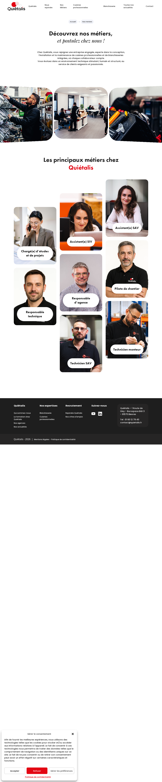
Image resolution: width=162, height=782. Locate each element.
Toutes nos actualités (128, 6)
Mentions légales (41, 439)
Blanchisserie (109, 6)
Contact (149, 6)
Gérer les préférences (61, 770)
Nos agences (19, 423)
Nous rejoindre (48, 6)
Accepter (14, 770)
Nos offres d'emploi (74, 417)
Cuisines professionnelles (80, 6)
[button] (72, 733)
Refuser (37, 770)
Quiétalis (32, 6)
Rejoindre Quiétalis (74, 413)
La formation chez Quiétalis (22, 418)
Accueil (73, 22)
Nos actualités (20, 427)
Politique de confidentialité (38, 777)
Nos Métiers (63, 6)
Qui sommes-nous (22, 413)
